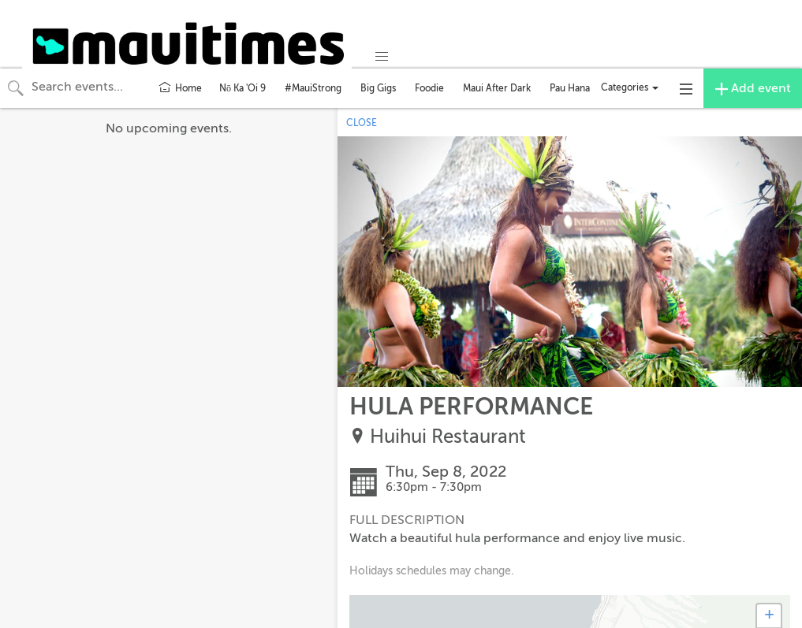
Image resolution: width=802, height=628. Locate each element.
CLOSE (361, 122)
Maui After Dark (497, 88)
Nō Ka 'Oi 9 (242, 88)
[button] (381, 56)
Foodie (429, 88)
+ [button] (769, 616)
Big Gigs (378, 88)
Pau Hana (570, 88)
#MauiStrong (313, 88)
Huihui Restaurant (448, 437)
